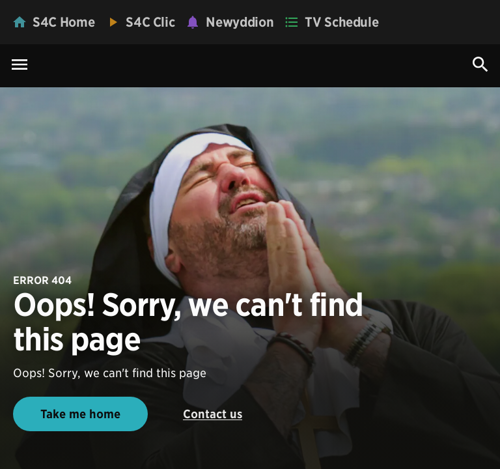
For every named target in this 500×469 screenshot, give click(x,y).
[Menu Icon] (19, 65)
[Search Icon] (480, 64)
